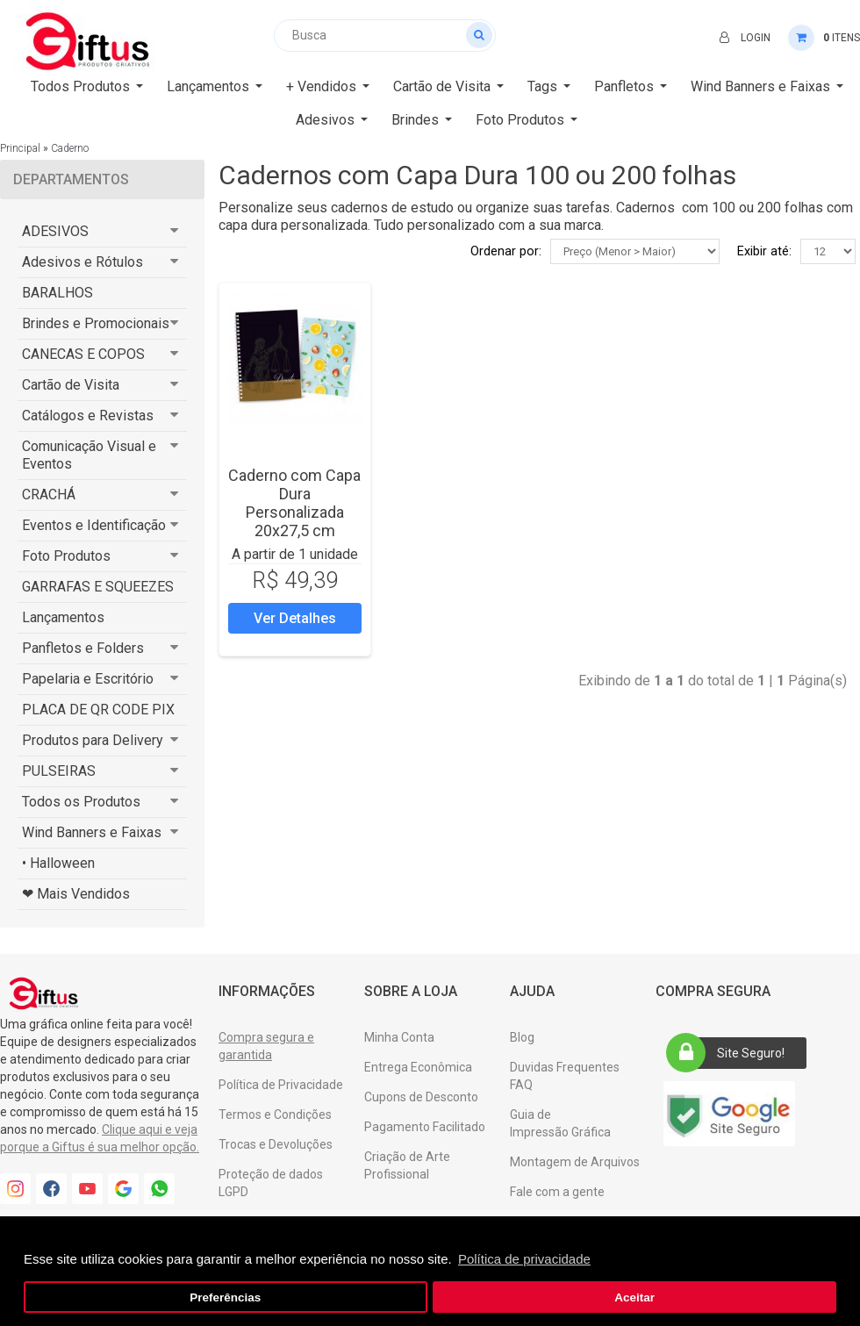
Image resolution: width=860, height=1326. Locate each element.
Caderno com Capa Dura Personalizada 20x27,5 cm (294, 503)
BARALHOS (57, 292)
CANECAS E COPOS (83, 354)
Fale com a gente (557, 1192)
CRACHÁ (48, 494)
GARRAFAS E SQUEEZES (98, 586)
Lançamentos (63, 617)
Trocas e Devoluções (276, 1144)
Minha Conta (399, 1037)
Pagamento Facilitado (424, 1127)
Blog (522, 1037)
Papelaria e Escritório (88, 678)
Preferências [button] (225, 1297)
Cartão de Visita (70, 384)
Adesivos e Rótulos (82, 262)
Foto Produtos (66, 556)
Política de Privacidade (281, 1085)
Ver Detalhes (295, 618)
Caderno (70, 148)
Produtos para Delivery (92, 740)
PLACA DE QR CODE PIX (98, 709)
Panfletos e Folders (83, 648)
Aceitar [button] (634, 1297)
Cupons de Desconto (421, 1097)
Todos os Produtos (81, 801)
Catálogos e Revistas (88, 415)
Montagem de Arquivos (575, 1162)
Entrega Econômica (418, 1067)
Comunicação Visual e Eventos (89, 455)
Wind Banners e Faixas (91, 832)
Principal (20, 148)
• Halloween (58, 863)
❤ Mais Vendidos (76, 893)
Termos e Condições (275, 1114)
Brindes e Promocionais (95, 323)
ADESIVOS (55, 231)
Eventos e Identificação (94, 525)
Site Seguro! (731, 1053)
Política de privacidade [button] (524, 1258)
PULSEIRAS (59, 771)
